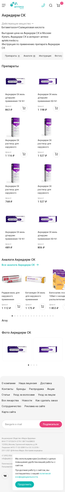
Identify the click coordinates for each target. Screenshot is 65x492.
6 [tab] (25, 315)
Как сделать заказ (46, 400)
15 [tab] (50, 315)
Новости (27, 400)
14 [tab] (47, 315)
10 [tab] (36, 315)
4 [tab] (20, 315)
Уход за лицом (46, 394)
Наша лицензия (28, 383)
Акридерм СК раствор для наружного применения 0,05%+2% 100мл (46, 147)
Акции (50, 389)
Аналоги (30, 56)
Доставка (46, 383)
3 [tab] (17, 315)
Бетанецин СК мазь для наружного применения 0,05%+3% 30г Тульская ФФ (35, 299)
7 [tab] (28, 315)
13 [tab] (44, 315)
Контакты (7, 389)
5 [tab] (23, 315)
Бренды (21, 389)
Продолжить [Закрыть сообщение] (24, 484)
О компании (8, 383)
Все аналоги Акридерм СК (18, 264)
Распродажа (36, 389)
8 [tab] (31, 315)
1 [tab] (12, 315)
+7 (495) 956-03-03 (9, 456)
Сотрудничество (11, 406)
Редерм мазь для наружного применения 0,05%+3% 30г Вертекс (11, 299)
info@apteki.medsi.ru (10, 459)
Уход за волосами (24, 394)
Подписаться (51, 424)
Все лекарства (10, 400)
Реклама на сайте (35, 406)
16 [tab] (52, 315)
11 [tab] (39, 315)
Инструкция (45, 56)
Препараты (12, 56)
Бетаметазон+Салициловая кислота (23, 27)
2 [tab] (14, 315)
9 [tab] (33, 315)
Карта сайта (9, 411)
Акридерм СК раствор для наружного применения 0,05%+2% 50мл (13, 147)
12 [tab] (42, 315)
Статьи (6, 394)
